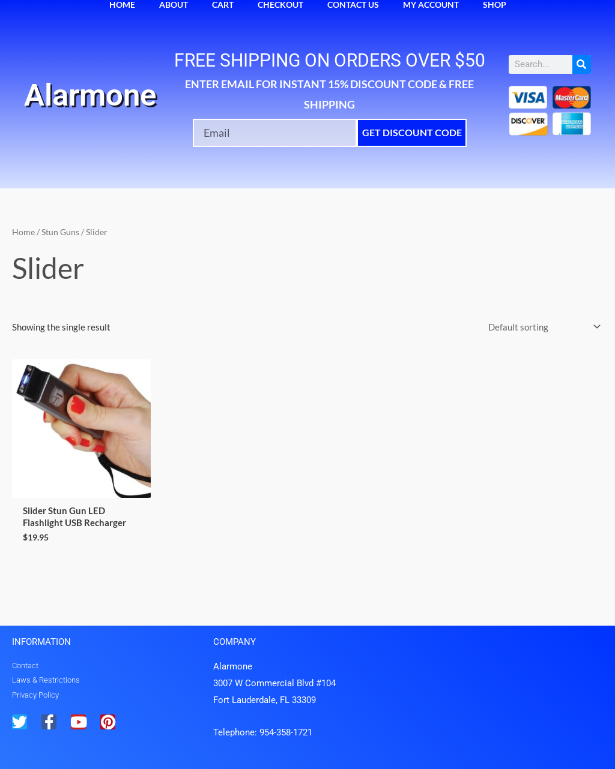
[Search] (581, 64)
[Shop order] (542, 327)
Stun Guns (60, 232)
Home (23, 232)
